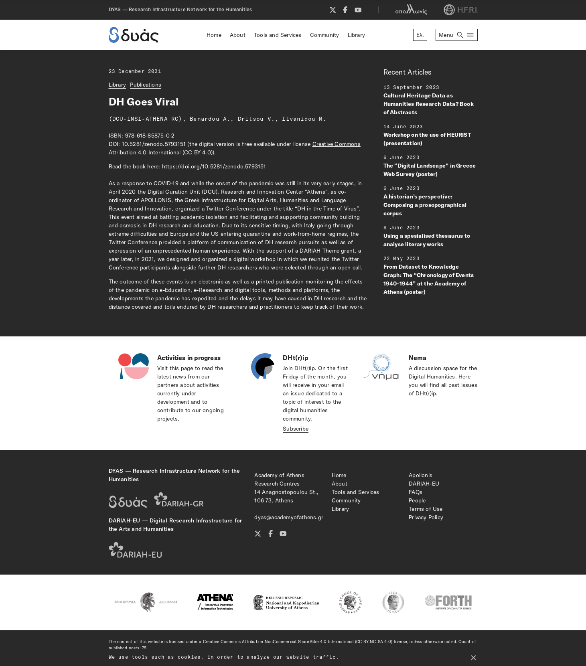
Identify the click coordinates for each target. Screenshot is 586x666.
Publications (145, 84)
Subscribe (295, 428)
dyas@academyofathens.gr (288, 517)
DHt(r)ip (295, 358)
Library (356, 34)
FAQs (415, 492)
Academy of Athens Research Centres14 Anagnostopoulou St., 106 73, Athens (286, 488)
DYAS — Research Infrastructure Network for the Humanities (174, 475)
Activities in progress (189, 358)
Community (324, 34)
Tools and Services (278, 34)
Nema (418, 358)
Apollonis (420, 475)
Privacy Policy (426, 517)
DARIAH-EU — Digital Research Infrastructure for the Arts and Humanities (175, 524)
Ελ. (420, 34)
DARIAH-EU (424, 483)
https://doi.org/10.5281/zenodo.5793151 (214, 166)
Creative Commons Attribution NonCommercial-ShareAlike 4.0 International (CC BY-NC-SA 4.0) (298, 641)
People (417, 500)
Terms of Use (426, 508)
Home (214, 34)
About (237, 34)
